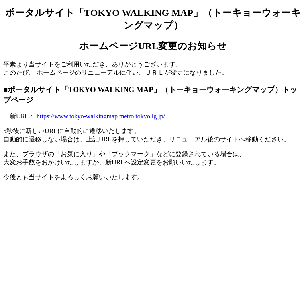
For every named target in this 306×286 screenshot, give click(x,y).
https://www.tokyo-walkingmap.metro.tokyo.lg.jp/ (101, 116)
